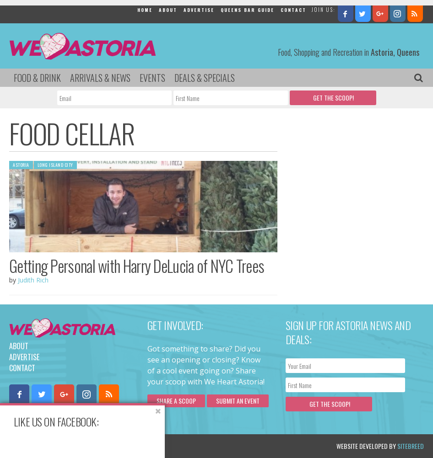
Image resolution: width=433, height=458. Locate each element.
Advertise (199, 9)
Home (144, 9)
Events (152, 78)
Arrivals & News (100, 78)
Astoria (21, 164)
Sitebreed (410, 446)
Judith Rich (33, 280)
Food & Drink (37, 78)
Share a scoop (176, 400)
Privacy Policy (102, 446)
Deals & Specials (204, 78)
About (168, 9)
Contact (293, 9)
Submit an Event (238, 400)
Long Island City (55, 164)
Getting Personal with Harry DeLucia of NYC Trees (136, 265)
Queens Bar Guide (247, 9)
